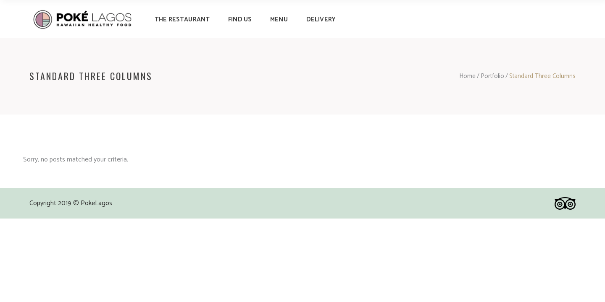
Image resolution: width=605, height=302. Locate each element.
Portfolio (492, 76)
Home (467, 76)
